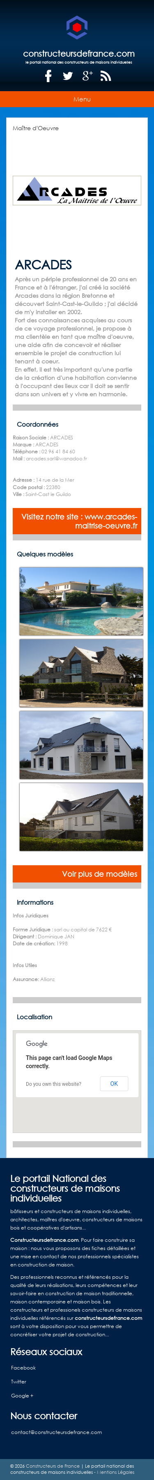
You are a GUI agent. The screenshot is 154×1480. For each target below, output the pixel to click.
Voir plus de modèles (99, 873)
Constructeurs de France (53, 1466)
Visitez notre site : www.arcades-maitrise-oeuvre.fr (79, 521)
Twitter (18, 1381)
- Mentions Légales (113, 1472)
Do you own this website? (53, 1084)
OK (114, 1083)
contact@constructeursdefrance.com (56, 1432)
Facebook (23, 1367)
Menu (82, 99)
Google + (22, 1395)
